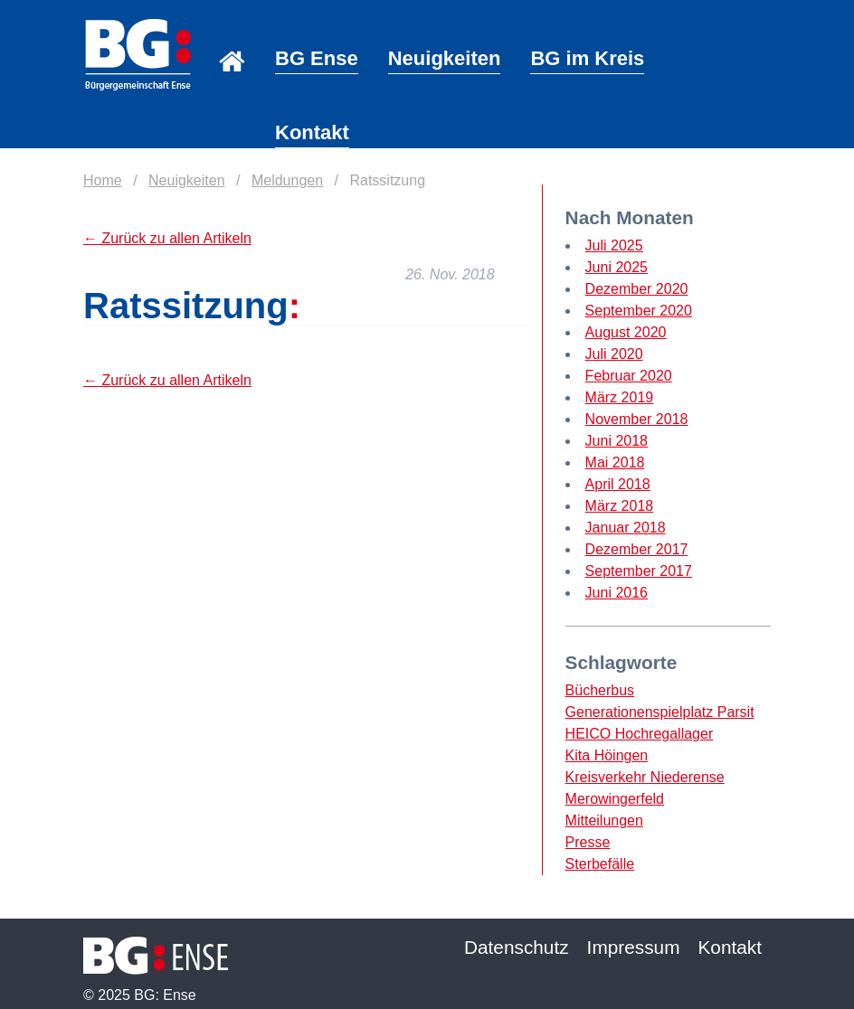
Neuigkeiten (444, 58)
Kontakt (312, 132)
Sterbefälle (600, 864)
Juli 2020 (614, 354)
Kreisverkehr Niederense (645, 777)
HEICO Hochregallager (639, 733)
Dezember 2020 (636, 289)
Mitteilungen (604, 820)
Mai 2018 (615, 462)
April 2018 (617, 484)
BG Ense (316, 58)
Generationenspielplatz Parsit (659, 712)
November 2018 (636, 419)
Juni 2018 (616, 440)
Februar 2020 (628, 375)
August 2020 (626, 332)
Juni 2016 (616, 592)
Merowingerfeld (614, 798)
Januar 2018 (625, 527)
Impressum (633, 947)
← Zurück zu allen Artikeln (167, 238)
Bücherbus (600, 690)
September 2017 (638, 571)
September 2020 (638, 310)
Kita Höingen (607, 755)
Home (232, 36)
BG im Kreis (587, 58)
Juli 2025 (614, 245)
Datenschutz (516, 947)
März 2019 (619, 397)
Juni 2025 (616, 267)
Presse (588, 842)
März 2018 (619, 506)
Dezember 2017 (636, 549)
